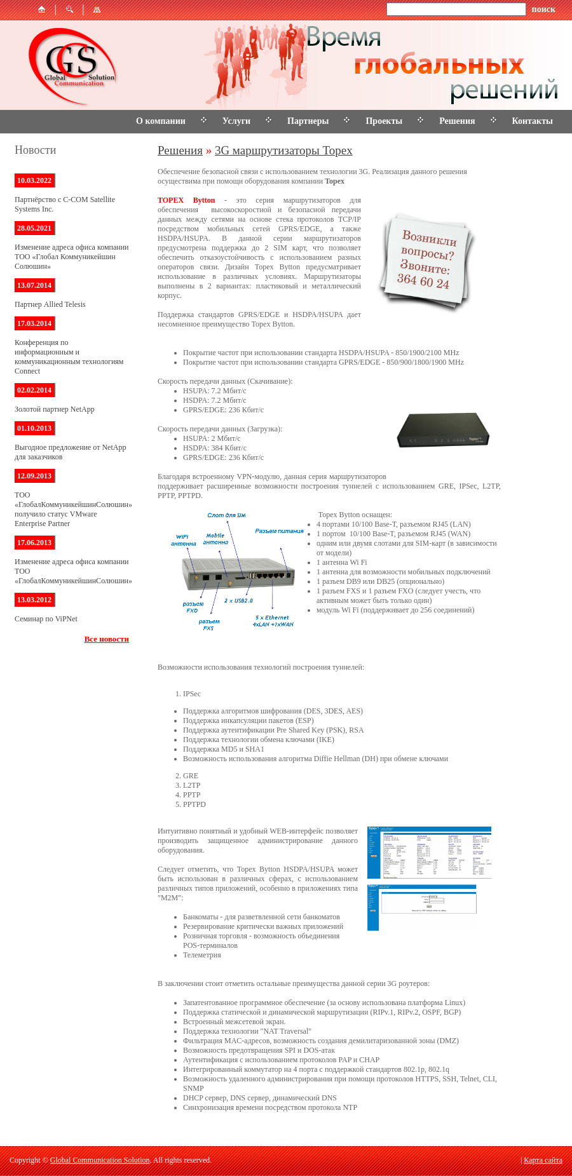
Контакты (532, 121)
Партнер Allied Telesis (50, 304)
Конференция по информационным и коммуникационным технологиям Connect (69, 356)
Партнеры (308, 121)
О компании (161, 121)
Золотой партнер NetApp (55, 409)
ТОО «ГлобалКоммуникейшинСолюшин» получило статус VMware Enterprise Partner (73, 509)
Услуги (236, 121)
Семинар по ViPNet (46, 618)
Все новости (107, 639)
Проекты (383, 121)
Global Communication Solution (100, 1160)
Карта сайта (543, 1160)
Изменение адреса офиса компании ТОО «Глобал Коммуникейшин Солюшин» (72, 257)
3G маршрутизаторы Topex (284, 150)
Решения (457, 121)
